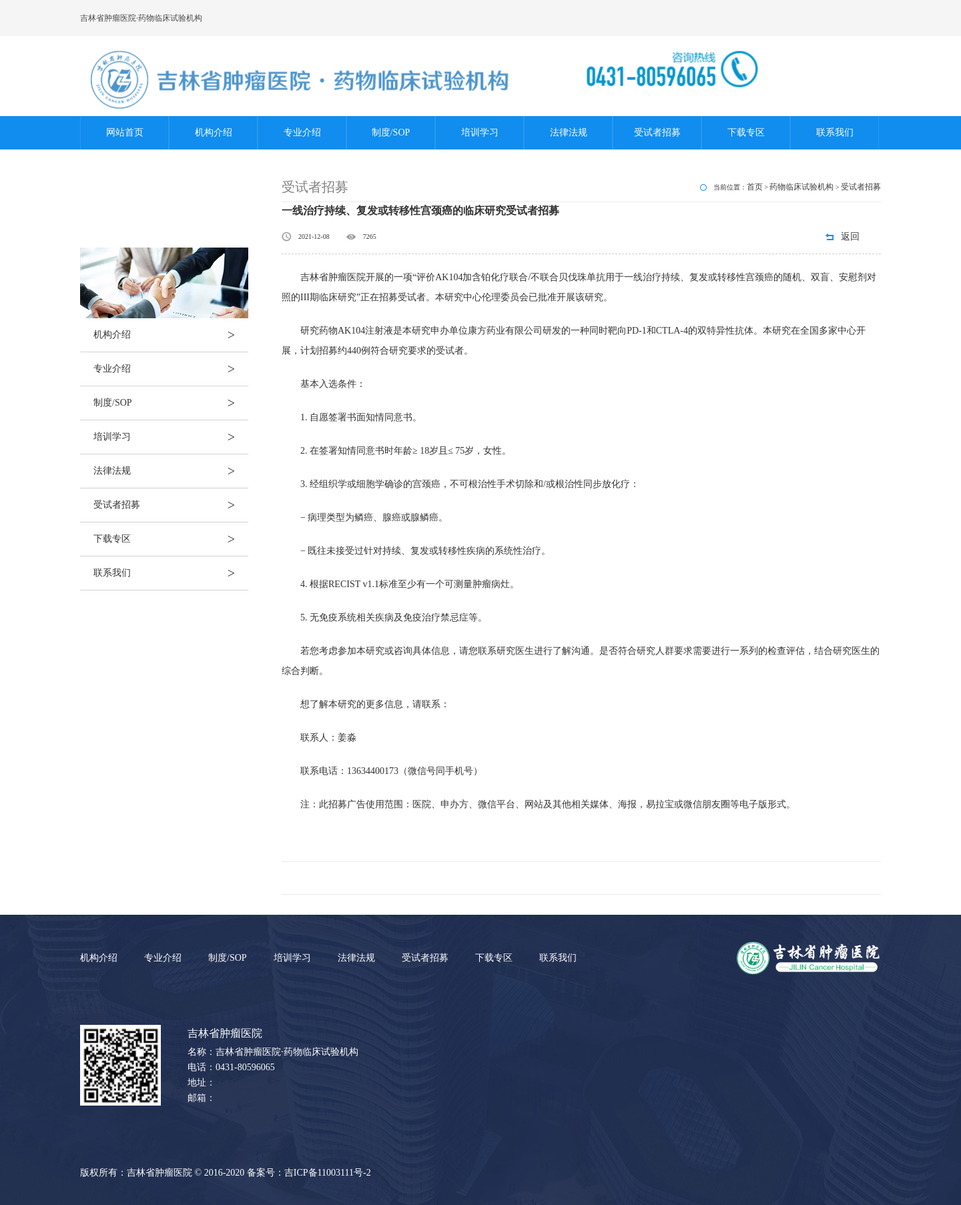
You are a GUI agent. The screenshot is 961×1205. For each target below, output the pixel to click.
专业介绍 (302, 132)
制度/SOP (391, 132)
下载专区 (746, 132)
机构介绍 (213, 132)
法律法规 (568, 132)
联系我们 (835, 132)
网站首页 (124, 132)
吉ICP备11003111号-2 (327, 1173)
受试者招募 (657, 132)
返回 (850, 237)
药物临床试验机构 (801, 186)
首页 (755, 186)
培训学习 (480, 132)
